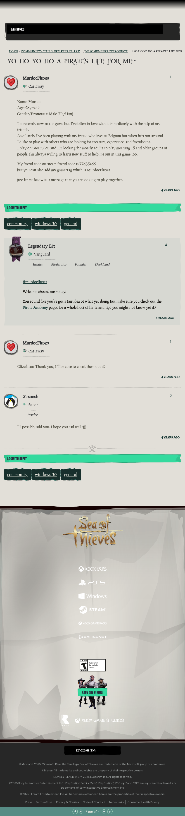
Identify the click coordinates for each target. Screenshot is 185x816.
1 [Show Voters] (171, 77)
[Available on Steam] (92, 610)
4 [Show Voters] (166, 245)
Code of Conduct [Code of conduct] (94, 802)
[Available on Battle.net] (92, 637)
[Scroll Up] (81, 811)
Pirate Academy (35, 307)
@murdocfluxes (35, 281)
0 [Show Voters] (171, 395)
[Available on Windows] (92, 597)
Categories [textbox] (17, 29)
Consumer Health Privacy (144, 802)
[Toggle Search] (14, 36)
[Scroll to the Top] (75, 811)
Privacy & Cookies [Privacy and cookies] (67, 802)
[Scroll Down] (104, 811)
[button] (85, 29)
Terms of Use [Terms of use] (44, 802)
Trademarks (116, 802)
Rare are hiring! (92, 693)
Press (28, 802)
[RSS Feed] (6, 51)
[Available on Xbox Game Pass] (92, 624)
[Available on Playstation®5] (92, 583)
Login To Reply (17, 208)
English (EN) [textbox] (85, 750)
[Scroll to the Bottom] (110, 811)
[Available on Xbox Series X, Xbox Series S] (92, 569)
